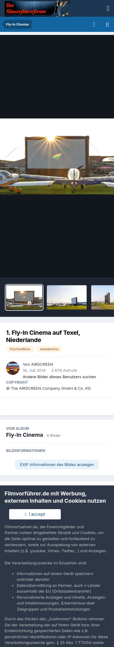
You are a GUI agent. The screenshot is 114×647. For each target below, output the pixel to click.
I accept (35, 514)
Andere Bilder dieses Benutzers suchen (59, 376)
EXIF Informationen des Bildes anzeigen (57, 464)
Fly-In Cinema (24, 435)
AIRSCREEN (42, 364)
